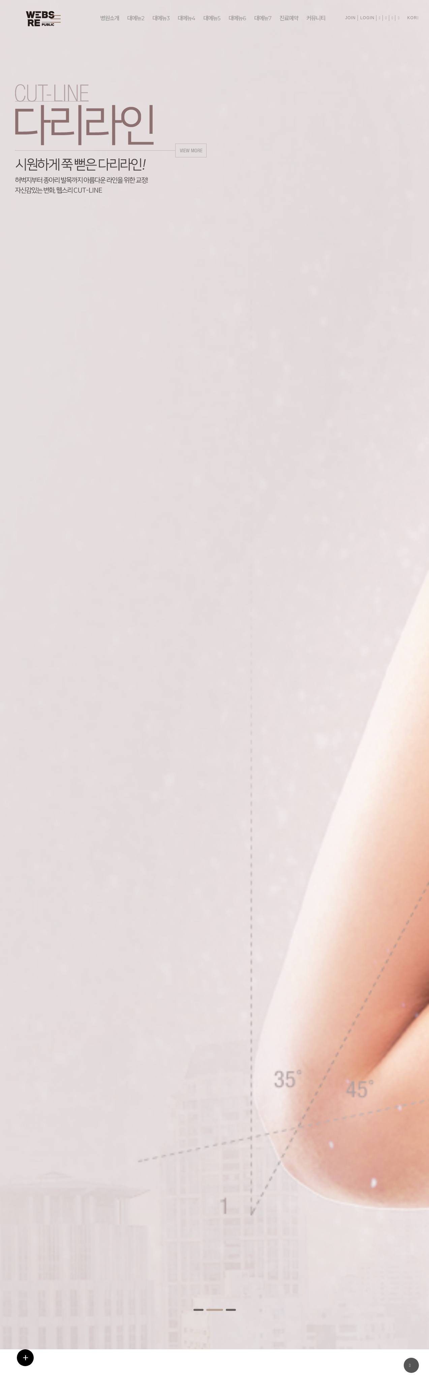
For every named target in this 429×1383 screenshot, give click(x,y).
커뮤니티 (312, 19)
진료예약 (285, 19)
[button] (198, 1310)
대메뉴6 (234, 19)
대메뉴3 (160, 19)
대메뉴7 (260, 19)
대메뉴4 (185, 19)
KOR (413, 18)
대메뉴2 (135, 19)
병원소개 (109, 19)
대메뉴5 (210, 19)
